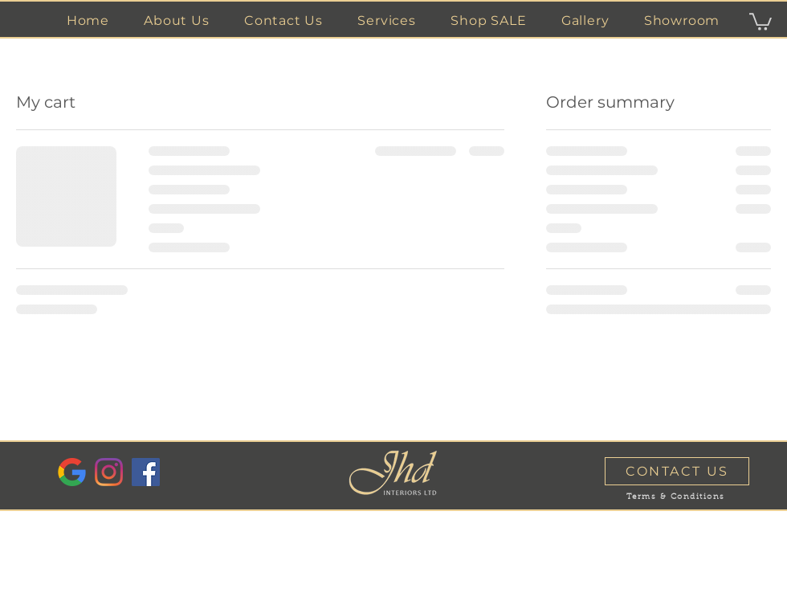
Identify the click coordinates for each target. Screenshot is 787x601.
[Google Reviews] (72, 472)
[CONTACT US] (677, 471)
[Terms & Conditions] (675, 498)
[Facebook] (146, 472)
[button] (387, 20)
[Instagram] (109, 472)
